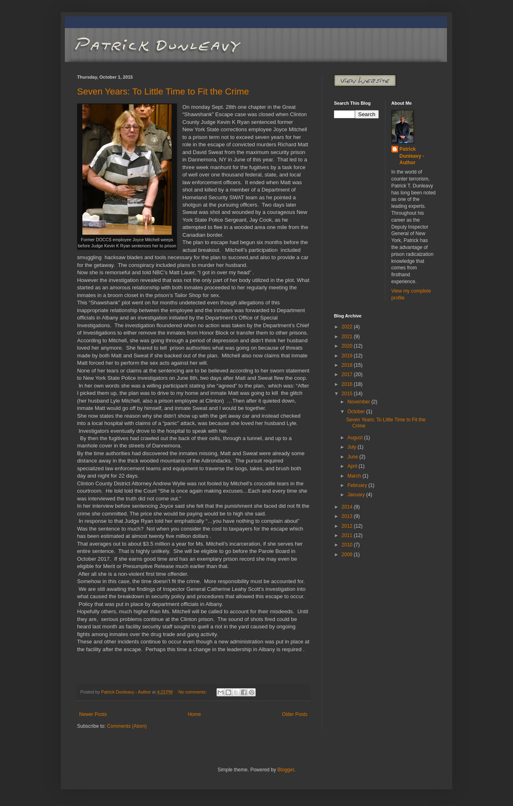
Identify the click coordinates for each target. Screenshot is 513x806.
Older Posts (294, 714)
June (353, 457)
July (352, 447)
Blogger (285, 770)
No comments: (193, 691)
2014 (348, 507)
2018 (348, 365)
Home (194, 714)
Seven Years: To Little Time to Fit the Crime (163, 91)
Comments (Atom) (126, 726)
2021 (348, 336)
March (355, 476)
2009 (348, 554)
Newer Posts (93, 714)
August (355, 437)
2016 (348, 384)
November (359, 402)
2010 (348, 545)
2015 (348, 393)
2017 (348, 374)
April (352, 466)
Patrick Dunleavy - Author (412, 156)
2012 (348, 526)
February (357, 485)
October (356, 411)
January (356, 495)
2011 (348, 535)
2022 (348, 327)
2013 (348, 516)
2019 (348, 356)
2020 (348, 346)
